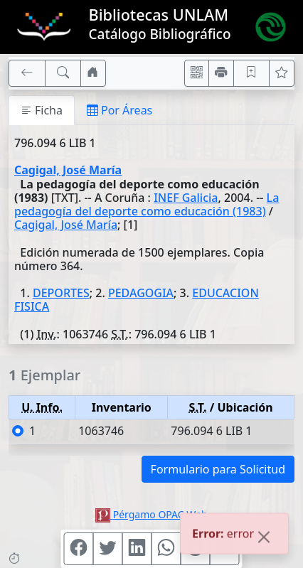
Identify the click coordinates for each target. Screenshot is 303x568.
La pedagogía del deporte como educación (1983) (146, 204)
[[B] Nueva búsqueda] (63, 73)
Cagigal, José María (68, 170)
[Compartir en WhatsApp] (166, 548)
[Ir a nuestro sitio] (93, 73)
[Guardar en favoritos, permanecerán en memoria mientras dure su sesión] (251, 73)
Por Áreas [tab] (119, 110)
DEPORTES (61, 293)
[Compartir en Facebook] (79, 548)
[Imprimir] (221, 73)
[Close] (264, 538)
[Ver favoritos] (281, 73)
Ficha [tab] (42, 110)
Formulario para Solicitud (218, 469)
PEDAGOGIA (141, 293)
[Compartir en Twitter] (108, 548)
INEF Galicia (186, 197)
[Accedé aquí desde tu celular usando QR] (197, 73)
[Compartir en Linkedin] (137, 548)
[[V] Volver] (27, 73)
